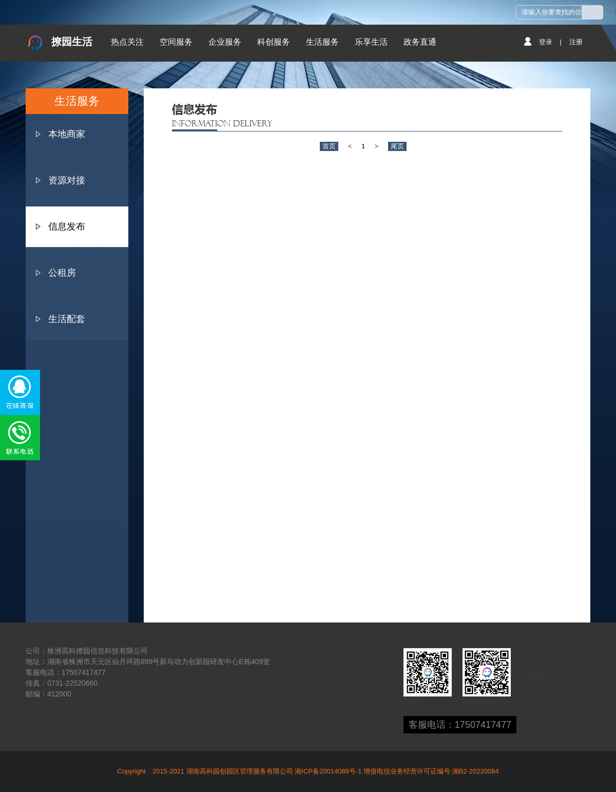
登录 (545, 42)
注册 (576, 42)
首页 (329, 146)
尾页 (397, 146)
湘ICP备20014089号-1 (328, 771)
